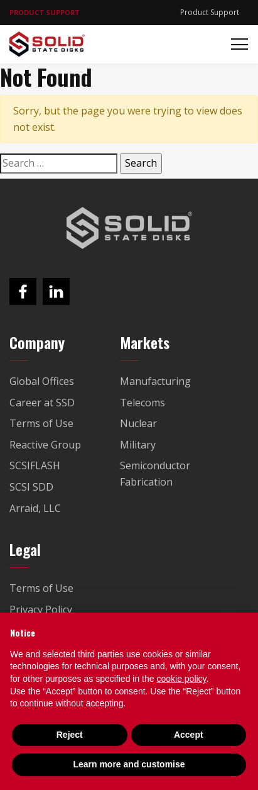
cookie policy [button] (181, 679)
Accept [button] (188, 735)
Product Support (209, 12)
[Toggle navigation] (236, 44)
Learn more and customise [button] (129, 764)
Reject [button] (69, 735)
